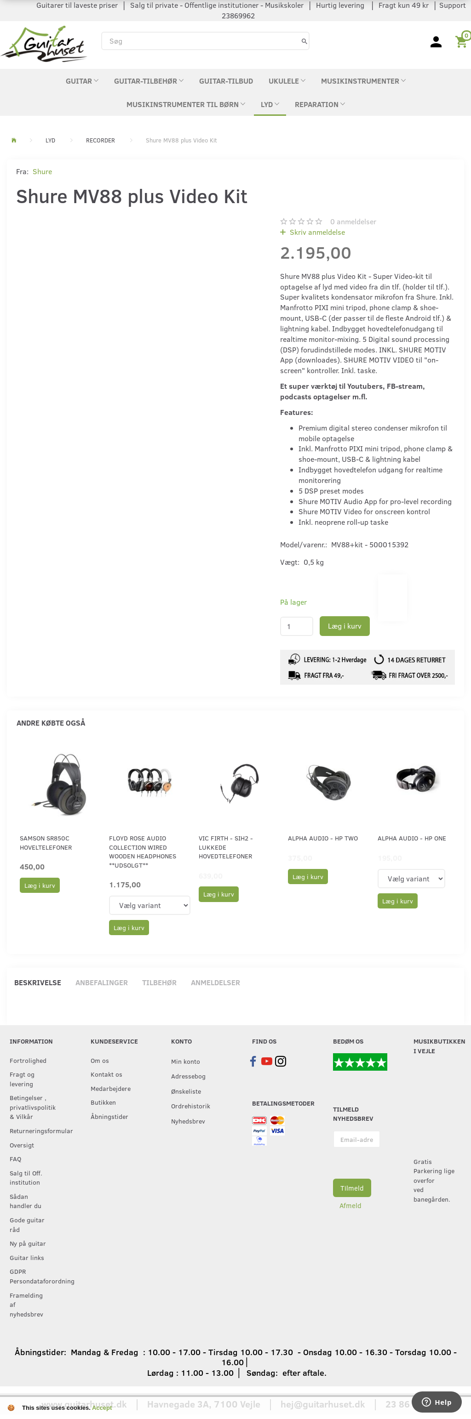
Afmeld (350, 1205)
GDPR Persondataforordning (31, 1275)
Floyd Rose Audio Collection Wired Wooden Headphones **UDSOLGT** (142, 851)
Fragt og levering (22, 1078)
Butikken (103, 1102)
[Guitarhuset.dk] (43, 43)
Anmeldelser (215, 982)
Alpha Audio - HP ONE (412, 838)
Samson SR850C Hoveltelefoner (46, 842)
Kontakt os (106, 1073)
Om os (100, 1060)
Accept (102, 1407)
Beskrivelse (37, 982)
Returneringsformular (31, 1130)
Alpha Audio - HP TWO (323, 838)
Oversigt (22, 1144)
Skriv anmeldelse (316, 232)
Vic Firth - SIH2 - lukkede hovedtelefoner (226, 847)
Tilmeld (352, 1187)
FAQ (15, 1158)
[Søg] (304, 40)
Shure (42, 171)
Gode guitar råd (27, 1224)
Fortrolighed (28, 1060)
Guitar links (27, 1257)
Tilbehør (159, 982)
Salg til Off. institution (26, 1177)
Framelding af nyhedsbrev (26, 1304)
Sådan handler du (25, 1201)
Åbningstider (109, 1116)
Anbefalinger (101, 982)
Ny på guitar (28, 1243)
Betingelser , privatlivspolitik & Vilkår (31, 1107)
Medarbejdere (111, 1088)
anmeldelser (353, 221)
